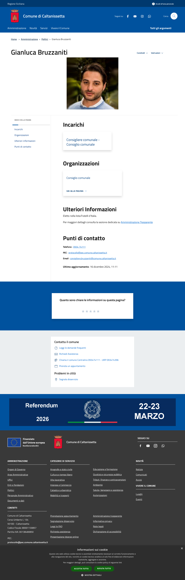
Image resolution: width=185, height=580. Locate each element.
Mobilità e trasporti (59, 495)
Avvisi (139, 480)
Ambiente (98, 485)
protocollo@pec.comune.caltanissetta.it (88, 252)
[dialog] (92, 562)
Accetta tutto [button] (81, 568)
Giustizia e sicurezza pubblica (107, 474)
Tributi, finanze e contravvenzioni (109, 479)
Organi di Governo (16, 469)
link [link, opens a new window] (120, 562)
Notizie (139, 469)
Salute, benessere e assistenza (108, 490)
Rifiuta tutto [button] (104, 568)
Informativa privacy (102, 521)
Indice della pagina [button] (22, 120)
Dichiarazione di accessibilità (107, 531)
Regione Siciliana (16, 3)
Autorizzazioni (100, 495)
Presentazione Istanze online (64, 536)
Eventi (139, 499)
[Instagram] (141, 16)
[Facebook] (127, 16)
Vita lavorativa (57, 480)
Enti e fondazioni (16, 485)
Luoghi (139, 494)
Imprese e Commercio (60, 485)
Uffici (10, 480)
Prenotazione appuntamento (64, 516)
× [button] (182, 548)
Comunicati (141, 474)
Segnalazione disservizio (62, 521)
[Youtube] (134, 16)
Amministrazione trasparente (107, 516)
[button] (92, 575)
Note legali (98, 526)
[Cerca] (174, 16)
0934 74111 (79, 247)
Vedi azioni (157, 53)
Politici (44, 39)
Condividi (143, 53)
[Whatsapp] (148, 16)
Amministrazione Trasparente (137, 222)
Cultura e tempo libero (61, 474)
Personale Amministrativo (20, 495)
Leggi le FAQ (56, 526)
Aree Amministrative (18, 474)
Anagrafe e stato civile (61, 469)
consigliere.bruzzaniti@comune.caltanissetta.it (93, 258)
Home (14, 39)
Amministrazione (29, 39)
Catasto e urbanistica (60, 490)
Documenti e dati (16, 500)
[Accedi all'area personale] (162, 3)
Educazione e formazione (105, 469)
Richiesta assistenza (60, 531)
